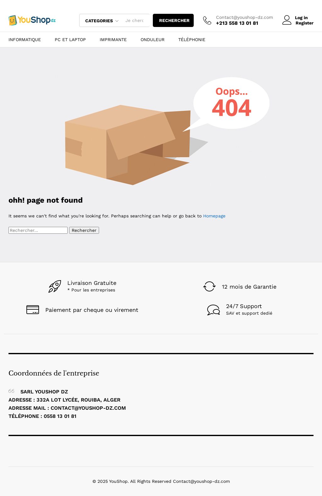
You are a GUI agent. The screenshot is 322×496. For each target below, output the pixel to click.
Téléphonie (191, 39)
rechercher (174, 20)
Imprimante (113, 39)
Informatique (24, 39)
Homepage (214, 215)
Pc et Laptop (70, 39)
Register (305, 22)
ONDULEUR (152, 39)
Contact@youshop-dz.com (244, 17)
